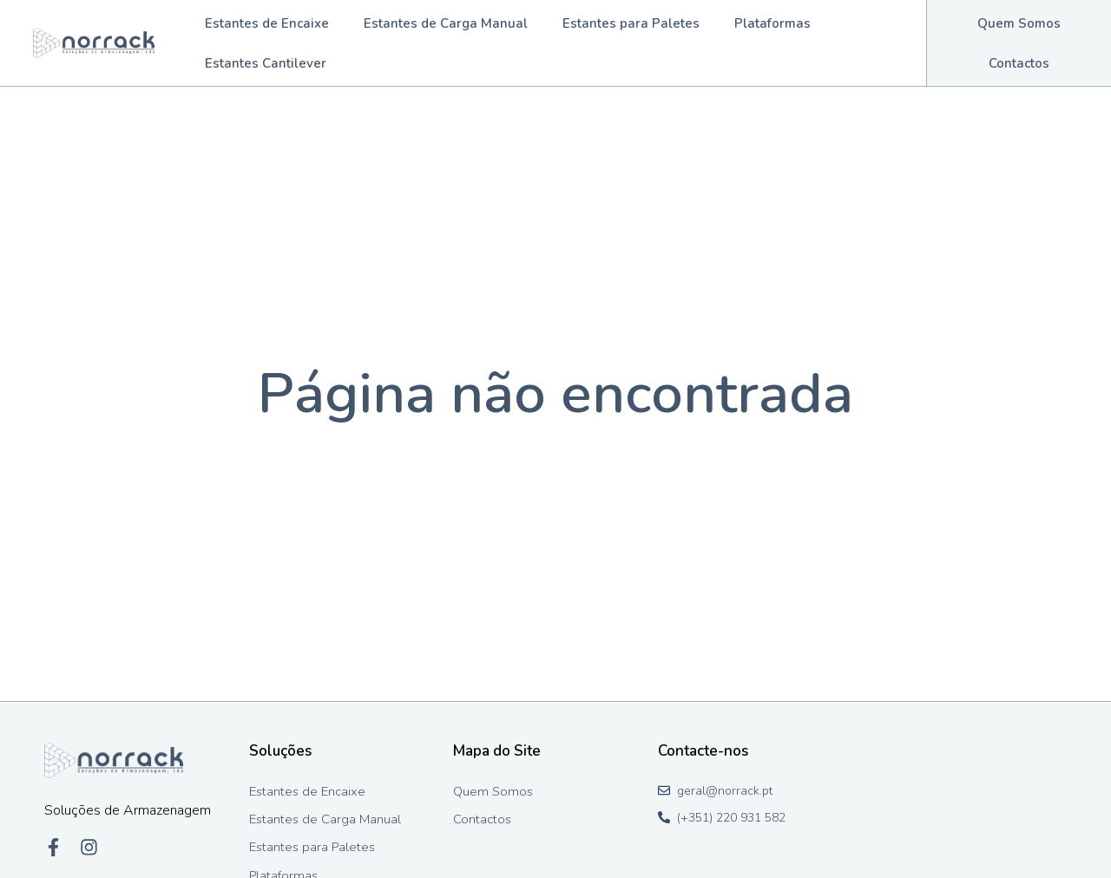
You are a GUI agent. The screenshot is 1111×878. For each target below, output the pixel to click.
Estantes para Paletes (631, 23)
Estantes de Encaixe (267, 23)
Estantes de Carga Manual (446, 23)
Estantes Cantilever (265, 63)
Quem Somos (1019, 23)
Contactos (1019, 63)
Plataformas (772, 23)
